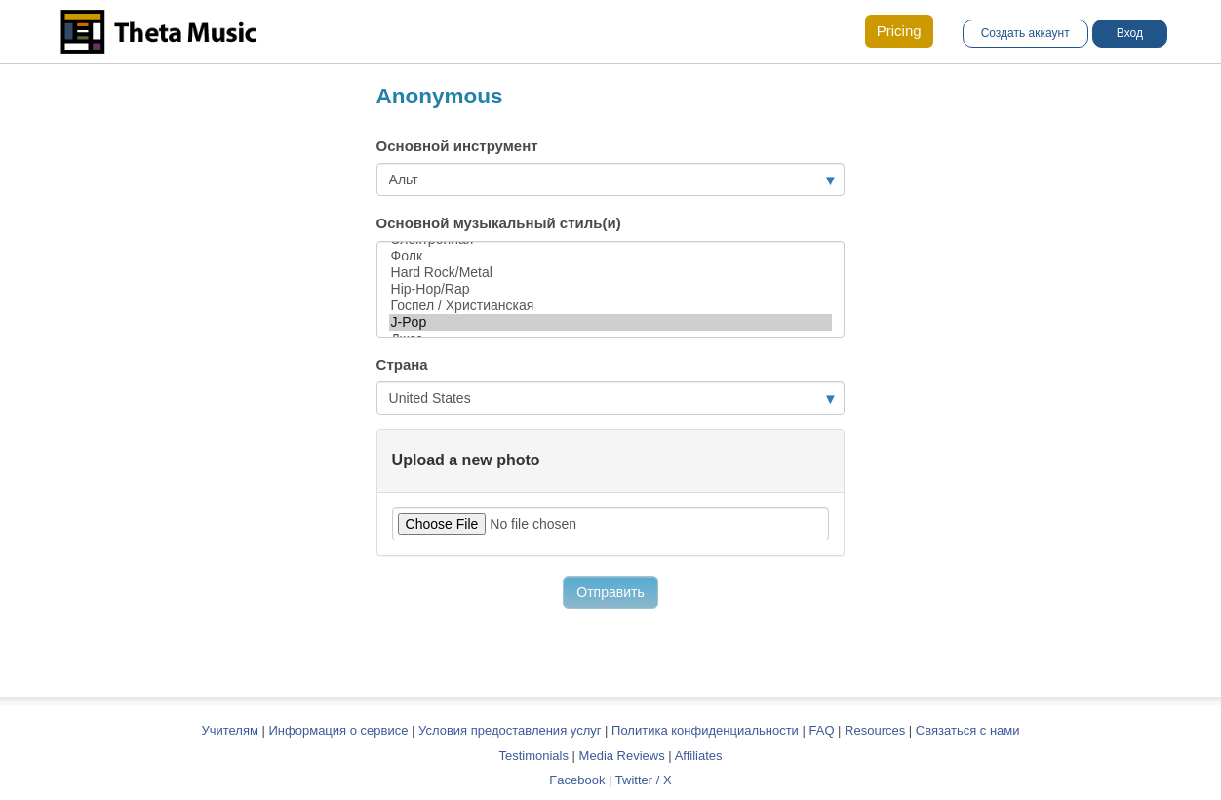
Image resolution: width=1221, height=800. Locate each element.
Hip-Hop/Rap (611, 289)
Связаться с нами (968, 730)
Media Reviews (622, 755)
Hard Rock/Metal (611, 272)
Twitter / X (643, 780)
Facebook (577, 780)
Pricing (899, 30)
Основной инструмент (457, 146)
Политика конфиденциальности (705, 730)
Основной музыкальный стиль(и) (498, 223)
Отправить (610, 592)
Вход (1130, 33)
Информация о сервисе (339, 730)
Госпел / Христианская (611, 306)
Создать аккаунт (1025, 33)
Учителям (231, 730)
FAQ (821, 730)
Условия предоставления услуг (509, 730)
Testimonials (533, 755)
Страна (402, 364)
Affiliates (699, 755)
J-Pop (611, 322)
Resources (875, 730)
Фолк (611, 256)
